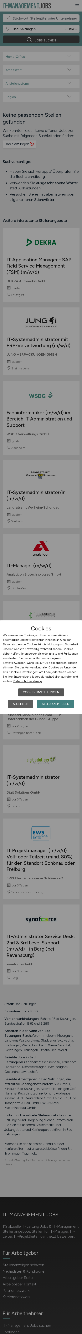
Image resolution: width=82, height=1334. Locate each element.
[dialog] (41, 667)
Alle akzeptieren (55, 704)
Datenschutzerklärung (27, 681)
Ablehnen (20, 704)
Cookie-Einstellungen (41, 692)
